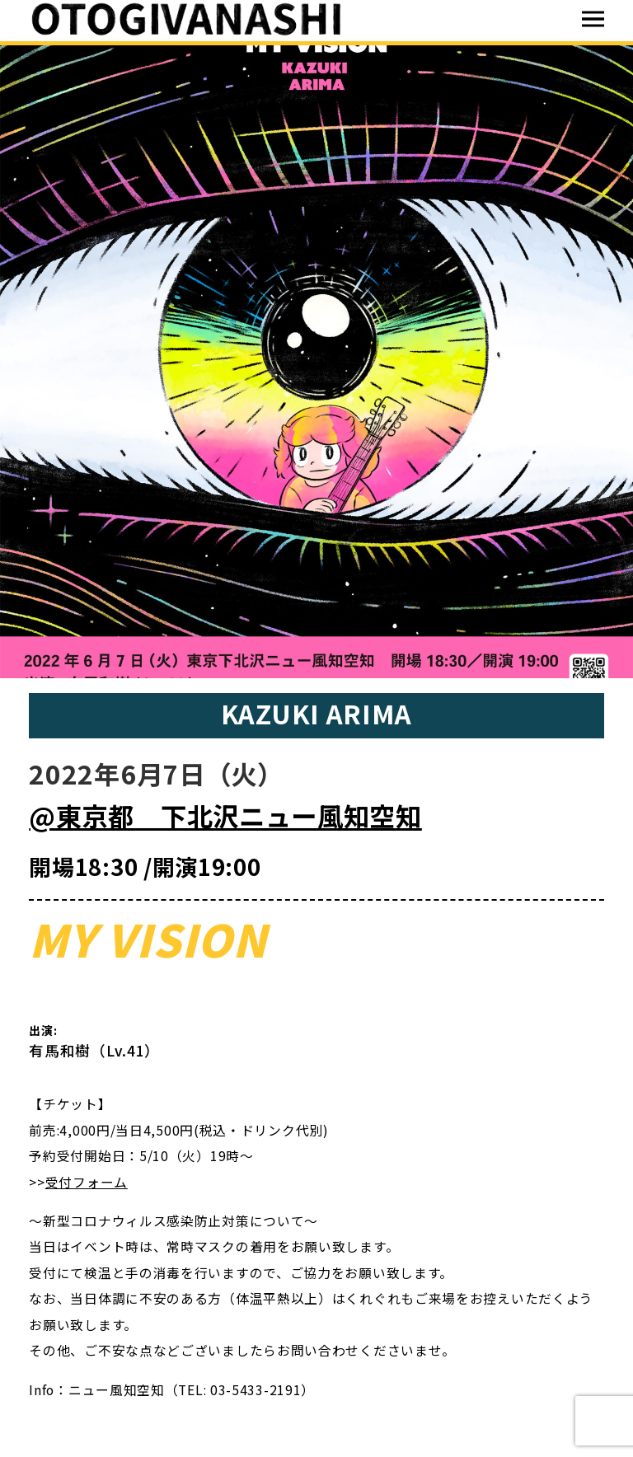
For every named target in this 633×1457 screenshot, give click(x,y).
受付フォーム (86, 1182)
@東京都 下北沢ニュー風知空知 (225, 815)
